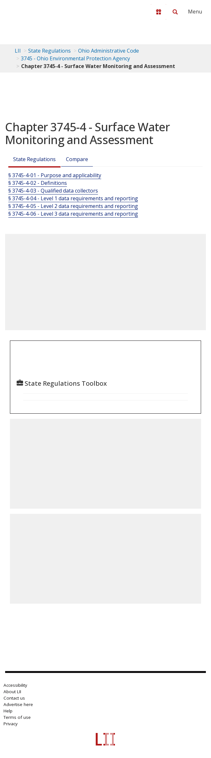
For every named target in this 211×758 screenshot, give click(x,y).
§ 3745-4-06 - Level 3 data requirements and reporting (73, 213)
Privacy (11, 724)
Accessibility (15, 685)
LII (18, 50)
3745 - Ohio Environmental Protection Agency (75, 58)
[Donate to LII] (158, 12)
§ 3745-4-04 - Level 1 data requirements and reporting (73, 198)
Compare (77, 159)
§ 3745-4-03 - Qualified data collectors (53, 190)
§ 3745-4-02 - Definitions (37, 182)
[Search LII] (175, 12)
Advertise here (18, 704)
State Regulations (49, 50)
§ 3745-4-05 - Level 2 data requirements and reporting (73, 206)
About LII (12, 691)
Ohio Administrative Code (108, 50)
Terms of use (17, 717)
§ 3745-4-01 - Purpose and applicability (54, 175)
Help (8, 711)
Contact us (14, 698)
